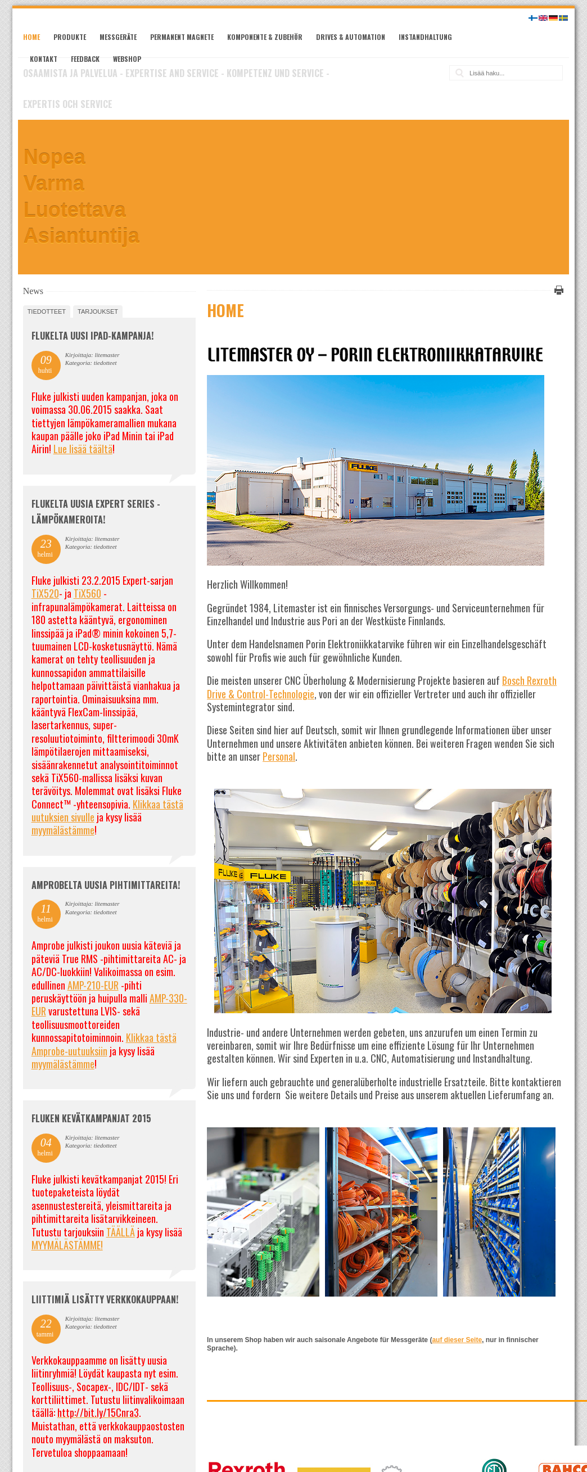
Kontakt (43, 59)
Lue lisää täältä (82, 448)
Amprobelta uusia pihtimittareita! (105, 885)
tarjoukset (98, 311)
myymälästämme (62, 830)
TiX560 (87, 593)
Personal (279, 756)
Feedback (85, 59)
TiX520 (45, 593)
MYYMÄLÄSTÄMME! (67, 1245)
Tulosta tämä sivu (557, 290)
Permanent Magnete (182, 37)
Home (31, 37)
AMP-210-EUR (93, 985)
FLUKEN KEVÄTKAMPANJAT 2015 (91, 1118)
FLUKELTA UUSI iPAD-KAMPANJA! (92, 335)
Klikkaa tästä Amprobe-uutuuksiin (104, 1044)
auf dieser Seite (457, 1340)
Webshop (127, 59)
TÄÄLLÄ (120, 1232)
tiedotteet (47, 311)
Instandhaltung (425, 37)
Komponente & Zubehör (264, 37)
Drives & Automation (350, 37)
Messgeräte (118, 37)
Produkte (69, 37)
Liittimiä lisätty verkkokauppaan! (104, 1299)
